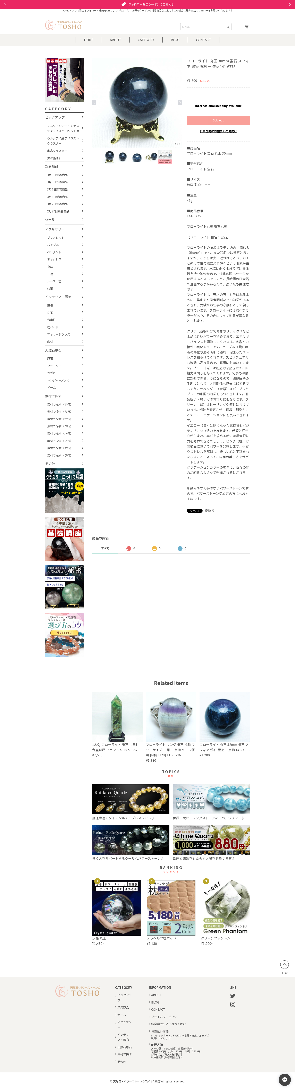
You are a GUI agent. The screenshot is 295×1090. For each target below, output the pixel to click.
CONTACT (203, 39)
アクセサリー (55, 229)
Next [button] (180, 102)
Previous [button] (94, 102)
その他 (50, 463)
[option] (137, 103)
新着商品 (51, 166)
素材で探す (53, 395)
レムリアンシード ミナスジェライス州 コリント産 (63, 128)
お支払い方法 (159, 1031)
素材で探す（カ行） (60, 411)
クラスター (54, 366)
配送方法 (157, 1044)
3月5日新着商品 (57, 182)
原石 (50, 358)
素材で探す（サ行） (60, 419)
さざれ (51, 373)
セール (50, 219)
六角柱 (51, 320)
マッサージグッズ (58, 334)
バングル (53, 244)
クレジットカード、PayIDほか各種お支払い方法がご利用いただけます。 (180, 1037)
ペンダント (54, 252)
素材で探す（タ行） (60, 426)
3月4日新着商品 (57, 189)
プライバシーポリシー (165, 1017)
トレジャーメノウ (58, 380)
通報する (209, 510)
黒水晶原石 (54, 158)
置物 (50, 305)
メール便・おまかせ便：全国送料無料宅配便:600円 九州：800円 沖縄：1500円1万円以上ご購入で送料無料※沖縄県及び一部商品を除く (175, 1053)
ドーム (51, 387)
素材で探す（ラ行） (60, 455)
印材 (50, 341)
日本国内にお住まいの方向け (218, 131)
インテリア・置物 (58, 296)
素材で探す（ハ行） (60, 433)
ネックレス (54, 259)
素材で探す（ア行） (60, 404)
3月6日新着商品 (57, 175)
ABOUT (115, 39)
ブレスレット (55, 237)
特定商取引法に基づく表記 (168, 1024)
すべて (105, 548)
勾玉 (50, 288)
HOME (88, 39)
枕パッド (53, 327)
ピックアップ (55, 117)
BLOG (175, 39)
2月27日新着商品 (58, 211)
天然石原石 (53, 350)
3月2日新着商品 (57, 204)
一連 (50, 274)
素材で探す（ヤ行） (60, 448)
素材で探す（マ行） (60, 441)
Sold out (218, 120)
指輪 (50, 266)
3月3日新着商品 (57, 196)
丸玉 (50, 312)
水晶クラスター (57, 150)
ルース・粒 (54, 281)
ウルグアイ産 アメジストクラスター (63, 141)
